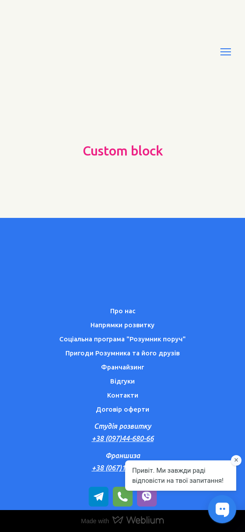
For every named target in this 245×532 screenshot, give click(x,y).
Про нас (122, 311)
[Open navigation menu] (225, 52)
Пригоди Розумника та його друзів (122, 353)
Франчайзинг (122, 367)
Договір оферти (122, 409)
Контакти (122, 395)
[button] (98, 497)
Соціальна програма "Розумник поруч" (122, 339)
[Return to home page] (62, 52)
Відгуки (122, 381)
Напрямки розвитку (122, 325)
